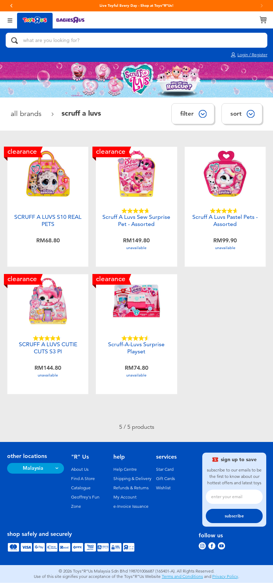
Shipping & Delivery (132, 480)
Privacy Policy (225, 578)
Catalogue (81, 490)
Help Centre (125, 471)
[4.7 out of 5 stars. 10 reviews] (48, 339)
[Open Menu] (10, 19)
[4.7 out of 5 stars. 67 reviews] (136, 211)
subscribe (234, 518)
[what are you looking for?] (136, 40)
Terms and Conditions (182, 578)
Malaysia (33, 470)
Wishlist (163, 490)
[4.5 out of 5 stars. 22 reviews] (136, 339)
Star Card (164, 471)
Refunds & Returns (131, 490)
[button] (11, 6)
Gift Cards (165, 480)
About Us (80, 471)
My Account (124, 499)
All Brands (27, 113)
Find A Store (83, 480)
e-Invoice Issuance (131, 508)
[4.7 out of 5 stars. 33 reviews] (225, 211)
